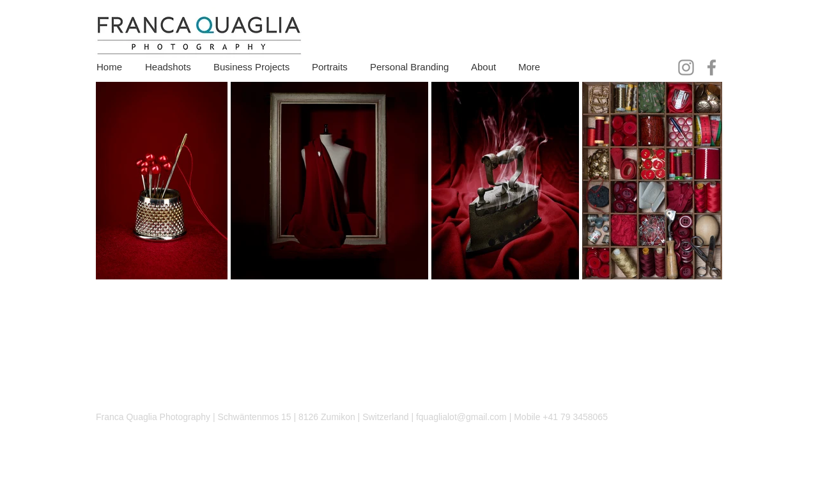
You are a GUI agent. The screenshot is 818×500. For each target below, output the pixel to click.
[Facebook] (711, 67)
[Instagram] (686, 67)
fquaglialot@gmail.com (461, 417)
